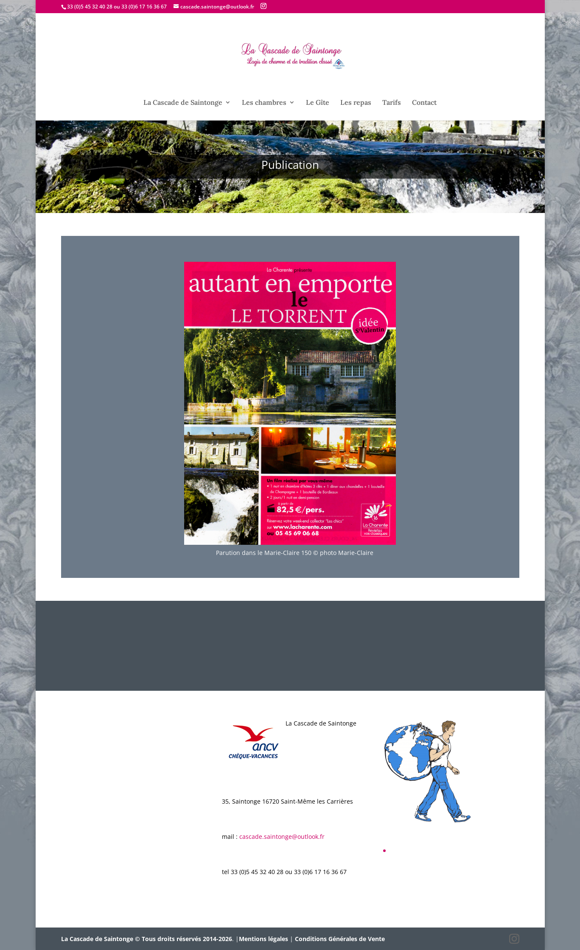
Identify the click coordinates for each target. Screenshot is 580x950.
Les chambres (264, 102)
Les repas (355, 102)
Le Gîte (317, 102)
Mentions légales (263, 939)
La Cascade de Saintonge (182, 102)
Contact (424, 102)
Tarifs (391, 102)
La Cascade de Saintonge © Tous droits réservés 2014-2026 (146, 939)
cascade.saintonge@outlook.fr (282, 836)
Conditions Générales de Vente (340, 939)
